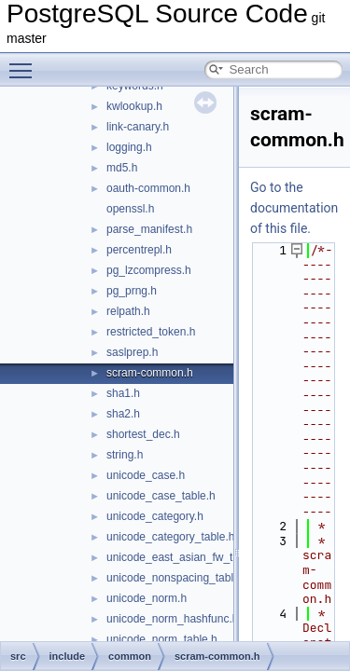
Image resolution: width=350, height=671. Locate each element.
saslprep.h (132, 352)
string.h (124, 454)
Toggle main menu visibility (25, 62)
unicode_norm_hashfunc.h (172, 618)
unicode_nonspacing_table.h (177, 577)
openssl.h (130, 208)
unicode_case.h (145, 475)
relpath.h (128, 311)
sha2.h (123, 413)
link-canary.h (137, 126)
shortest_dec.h (143, 434)
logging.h (129, 147)
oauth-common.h (148, 188)
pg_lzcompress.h (148, 270)
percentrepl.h (139, 249)
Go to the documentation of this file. (294, 208)
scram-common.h (149, 372)
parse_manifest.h (149, 229)
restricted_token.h (150, 331)
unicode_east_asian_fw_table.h (184, 557)
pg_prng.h (131, 290)
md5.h (121, 167)
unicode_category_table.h (170, 536)
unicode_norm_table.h (161, 639)
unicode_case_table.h (161, 495)
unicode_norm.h (146, 598)
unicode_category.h (154, 516)
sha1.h (123, 393)
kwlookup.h (134, 106)
